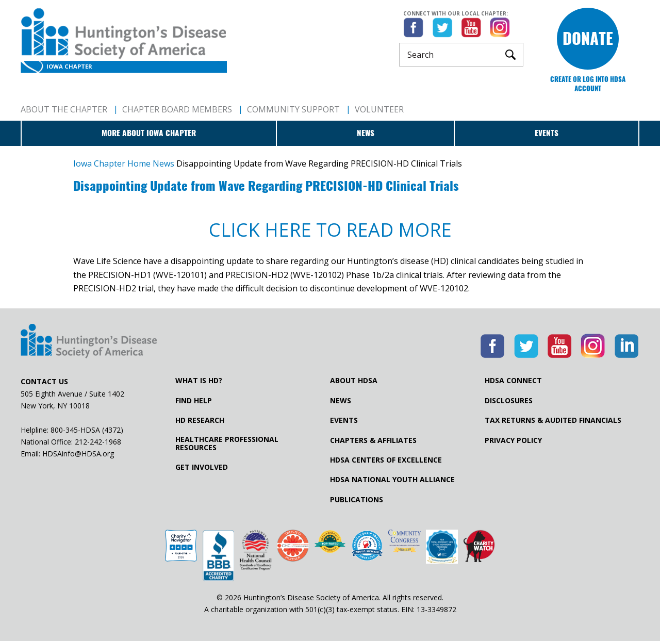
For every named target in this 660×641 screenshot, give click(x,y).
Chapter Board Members (177, 109)
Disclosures (509, 401)
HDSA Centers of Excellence (386, 460)
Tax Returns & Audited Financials (553, 420)
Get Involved (201, 467)
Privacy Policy (513, 440)
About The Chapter (64, 109)
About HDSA (353, 380)
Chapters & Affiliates (373, 440)
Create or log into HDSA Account (587, 84)
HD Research (199, 420)
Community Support (293, 109)
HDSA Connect (513, 380)
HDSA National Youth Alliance (392, 479)
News (365, 133)
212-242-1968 (98, 442)
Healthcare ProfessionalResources (226, 443)
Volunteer (379, 109)
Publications (356, 500)
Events (546, 133)
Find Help (193, 401)
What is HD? (198, 380)
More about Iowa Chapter (149, 133)
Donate (588, 38)
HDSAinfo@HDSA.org (78, 453)
